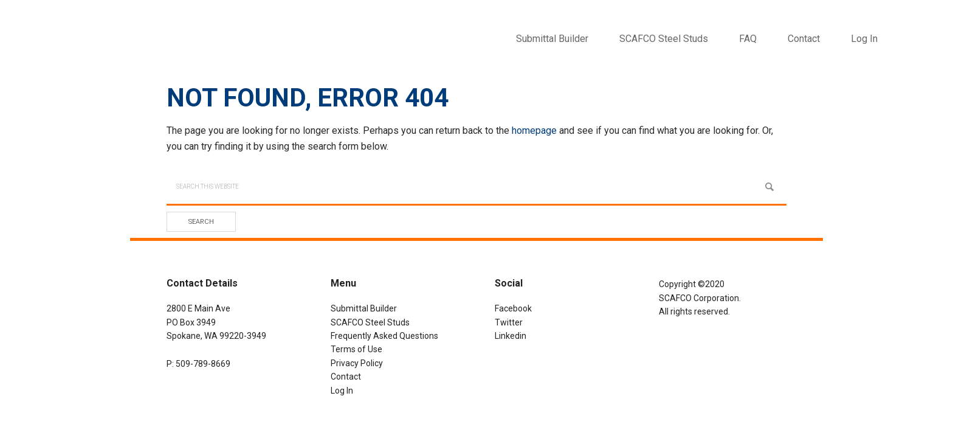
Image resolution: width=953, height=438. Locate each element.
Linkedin (510, 336)
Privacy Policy (357, 363)
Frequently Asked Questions (384, 336)
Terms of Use (356, 349)
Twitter (509, 322)
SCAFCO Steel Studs (370, 322)
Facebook (513, 308)
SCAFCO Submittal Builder (140, 30)
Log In (864, 38)
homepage (534, 130)
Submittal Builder (364, 308)
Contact (346, 376)
